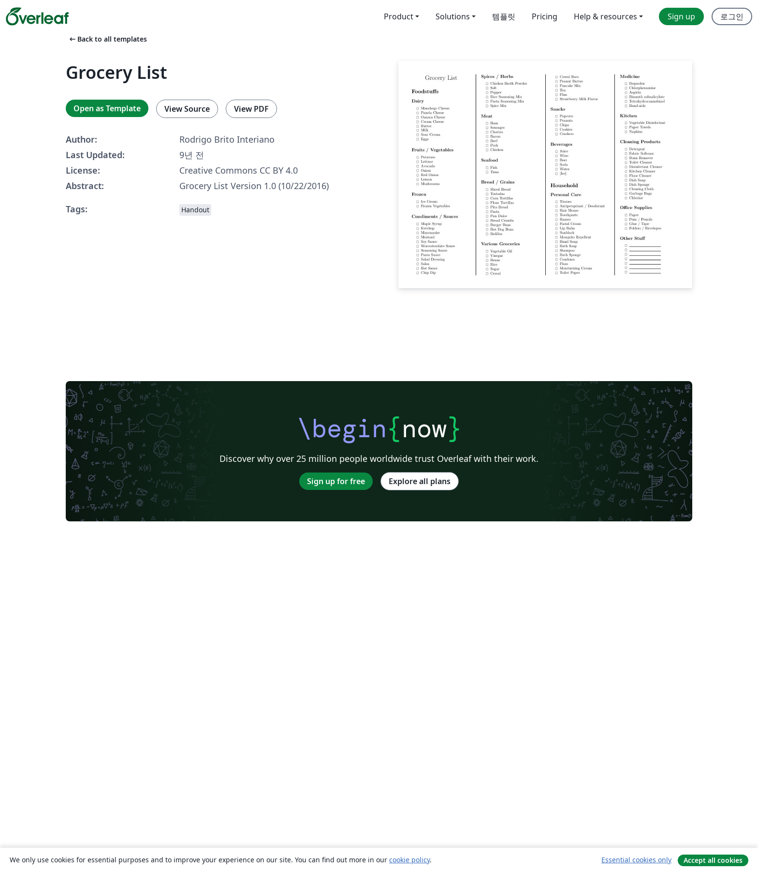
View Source (187, 108)
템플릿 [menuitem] (503, 16)
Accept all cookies (713, 860)
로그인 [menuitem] (731, 16)
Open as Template (107, 108)
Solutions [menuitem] (453, 16)
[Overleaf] (37, 16)
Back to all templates (107, 39)
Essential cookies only (636, 859)
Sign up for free (336, 481)
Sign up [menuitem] (681, 16)
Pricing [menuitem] (544, 16)
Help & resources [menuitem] (605, 16)
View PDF (251, 108)
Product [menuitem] (398, 16)
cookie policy (409, 859)
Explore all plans (420, 481)
